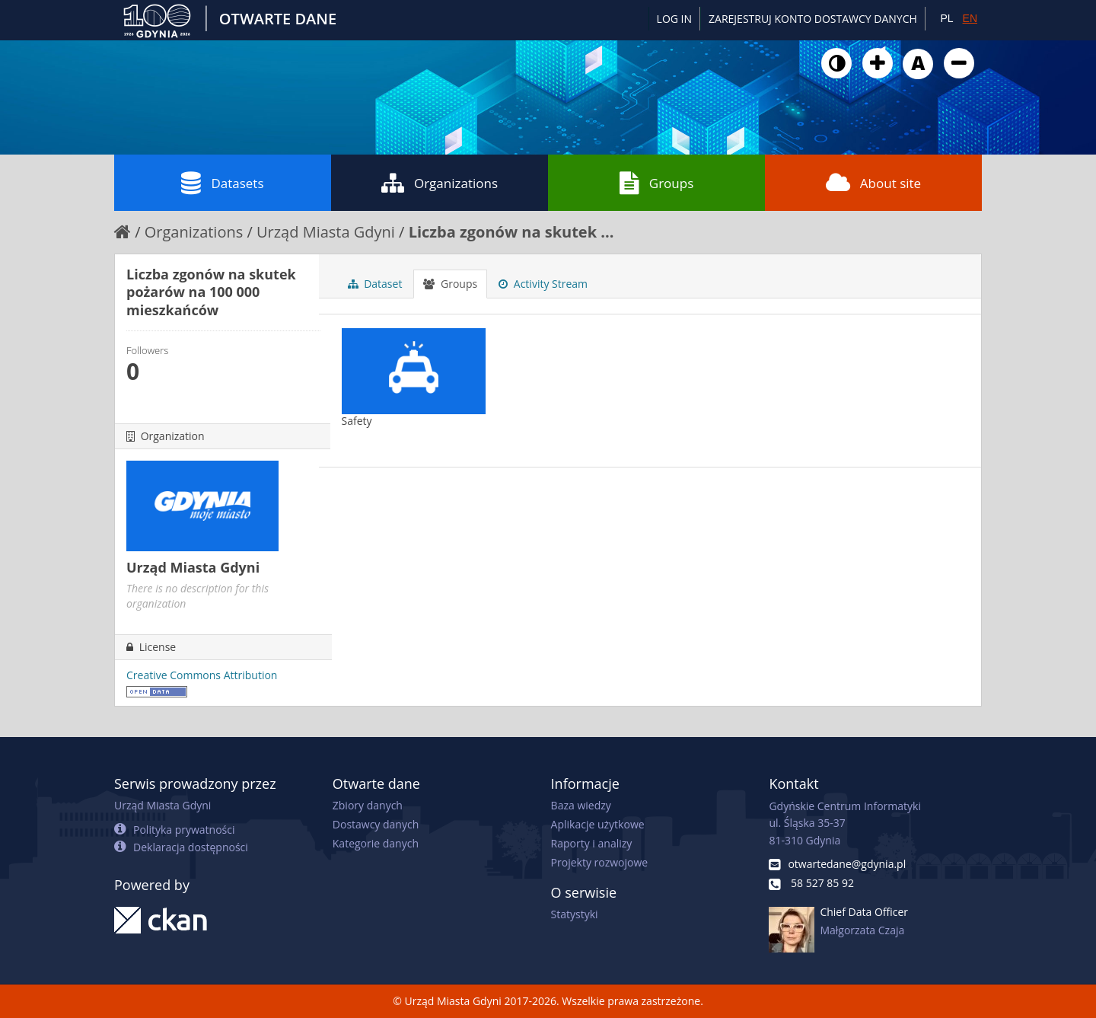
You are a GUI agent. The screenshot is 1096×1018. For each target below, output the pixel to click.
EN (970, 18)
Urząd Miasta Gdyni (325, 232)
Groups (656, 182)
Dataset (375, 283)
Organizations (439, 182)
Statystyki (574, 914)
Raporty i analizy (591, 843)
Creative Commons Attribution (201, 675)
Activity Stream (543, 283)
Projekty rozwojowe (599, 862)
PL (946, 18)
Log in (674, 18)
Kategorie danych (376, 843)
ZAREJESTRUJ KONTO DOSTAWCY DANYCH (813, 18)
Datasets (222, 182)
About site (873, 182)
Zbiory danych (368, 805)
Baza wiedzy (581, 805)
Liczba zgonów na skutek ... (511, 232)
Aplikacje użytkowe (598, 824)
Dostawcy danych (376, 824)
